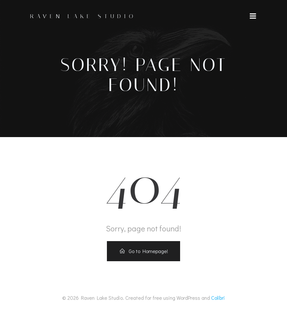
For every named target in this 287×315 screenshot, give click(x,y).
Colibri (218, 297)
